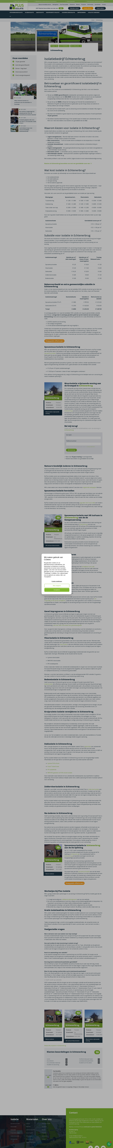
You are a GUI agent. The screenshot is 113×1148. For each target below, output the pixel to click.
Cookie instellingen (57, 581)
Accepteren (57, 590)
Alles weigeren (57, 585)
